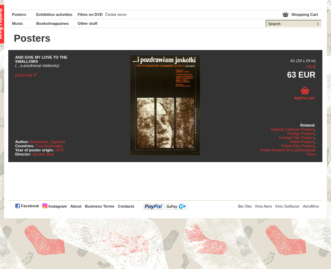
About (75, 206)
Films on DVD (90, 14)
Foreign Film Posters (296, 138)
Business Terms (99, 206)
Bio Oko (245, 206)
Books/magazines (52, 23)
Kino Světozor (287, 206)
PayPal (165, 206)
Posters (19, 14)
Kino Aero (263, 206)
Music (17, 23)
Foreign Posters (300, 133)
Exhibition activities (54, 14)
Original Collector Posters (292, 129)
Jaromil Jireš (43, 154)
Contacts (126, 206)
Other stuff (87, 23)
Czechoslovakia (49, 146)
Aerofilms (311, 206)
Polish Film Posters (297, 146)
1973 (59, 150)
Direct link (23, 75)
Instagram (57, 206)
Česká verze (116, 14)
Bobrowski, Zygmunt (47, 142)
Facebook (30, 206)
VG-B (310, 66)
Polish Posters (302, 142)
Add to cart (304, 98)
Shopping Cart (304, 14)
